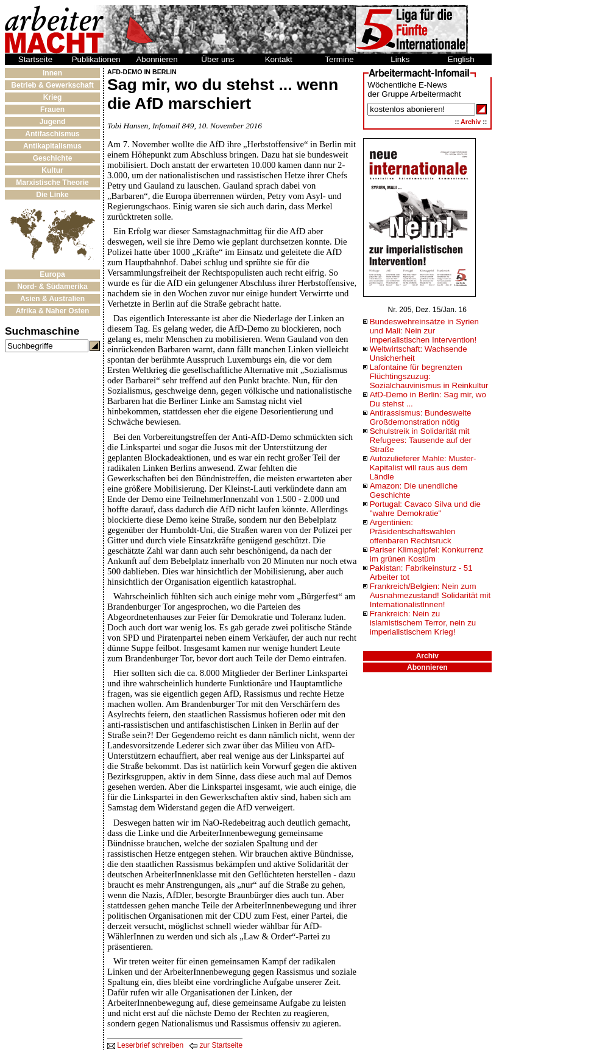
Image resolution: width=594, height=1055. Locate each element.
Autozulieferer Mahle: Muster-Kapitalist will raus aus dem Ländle (423, 467)
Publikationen (96, 59)
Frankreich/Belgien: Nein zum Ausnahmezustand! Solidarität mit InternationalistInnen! (430, 595)
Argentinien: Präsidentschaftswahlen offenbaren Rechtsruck (413, 531)
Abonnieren (156, 59)
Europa (52, 274)
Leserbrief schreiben (145, 1045)
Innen (52, 73)
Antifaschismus (52, 134)
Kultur (52, 170)
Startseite (35, 59)
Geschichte (52, 158)
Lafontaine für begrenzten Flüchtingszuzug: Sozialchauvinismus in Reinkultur (429, 376)
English (461, 59)
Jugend (53, 121)
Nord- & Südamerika (52, 286)
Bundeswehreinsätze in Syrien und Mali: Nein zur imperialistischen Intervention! (424, 330)
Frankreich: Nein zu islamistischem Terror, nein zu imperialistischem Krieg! (423, 622)
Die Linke (52, 194)
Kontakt (278, 59)
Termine (339, 59)
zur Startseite (215, 1045)
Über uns (217, 59)
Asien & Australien (52, 298)
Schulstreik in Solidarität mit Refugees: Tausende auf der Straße (421, 440)
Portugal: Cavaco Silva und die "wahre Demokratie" (425, 509)
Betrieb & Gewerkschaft (52, 85)
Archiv (471, 121)
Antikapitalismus (52, 146)
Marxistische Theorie (52, 182)
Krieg (52, 97)
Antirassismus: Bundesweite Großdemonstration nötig (421, 417)
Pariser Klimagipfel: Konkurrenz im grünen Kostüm (427, 554)
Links (400, 59)
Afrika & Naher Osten (53, 311)
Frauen (52, 109)
